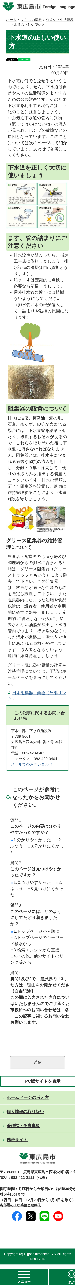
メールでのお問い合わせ (32, 764)
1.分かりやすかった (31, 839)
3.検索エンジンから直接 (35, 950)
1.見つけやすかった (31, 882)
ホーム (11, 20)
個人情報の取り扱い (25, 1116)
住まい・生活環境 (59, 20)
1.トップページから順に (35, 931)
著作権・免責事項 (23, 1130)
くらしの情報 (31, 20)
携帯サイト (17, 1144)
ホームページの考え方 (28, 1102)
